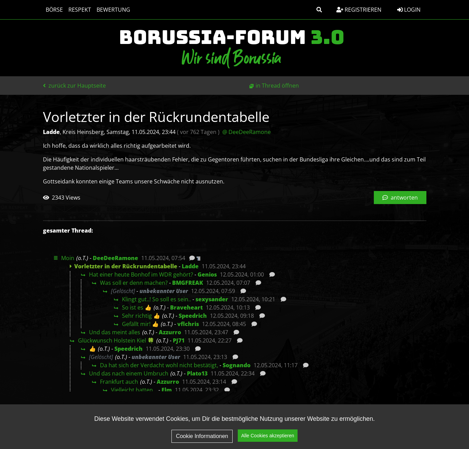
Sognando (236, 365)
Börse (54, 9)
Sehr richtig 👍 (141, 315)
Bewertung (113, 9)
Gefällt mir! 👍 (140, 324)
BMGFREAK (187, 283)
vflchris (188, 324)
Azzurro (170, 332)
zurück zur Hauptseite (74, 85)
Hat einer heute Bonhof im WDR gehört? (141, 274)
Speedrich (193, 315)
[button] (319, 9)
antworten (400, 197)
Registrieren (358, 9)
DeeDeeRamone (115, 258)
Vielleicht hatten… (134, 390)
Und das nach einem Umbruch (129, 373)
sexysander (212, 299)
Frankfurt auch (119, 381)
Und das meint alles (115, 332)
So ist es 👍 (137, 307)
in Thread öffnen (277, 85)
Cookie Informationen (202, 436)
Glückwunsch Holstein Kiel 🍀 (116, 340)
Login (409, 9)
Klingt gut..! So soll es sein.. (156, 299)
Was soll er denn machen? (134, 283)
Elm (166, 390)
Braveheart (186, 307)
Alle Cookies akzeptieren (267, 435)
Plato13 (197, 373)
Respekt (79, 9)
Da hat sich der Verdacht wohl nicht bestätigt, (159, 365)
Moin (68, 258)
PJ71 (179, 340)
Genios (207, 274)
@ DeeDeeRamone (246, 132)
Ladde (190, 266)
